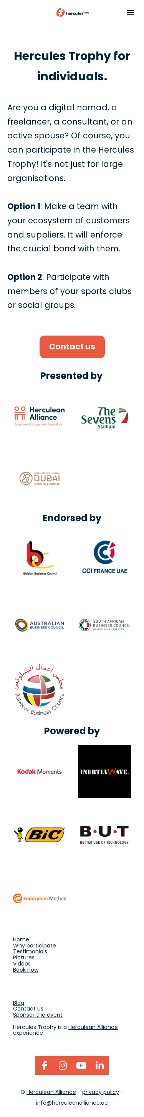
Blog (18, 1003)
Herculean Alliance (93, 1027)
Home (21, 939)
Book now (25, 970)
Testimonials (30, 951)
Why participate (34, 945)
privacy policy (100, 1092)
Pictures (24, 957)
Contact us (72, 346)
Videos (22, 963)
